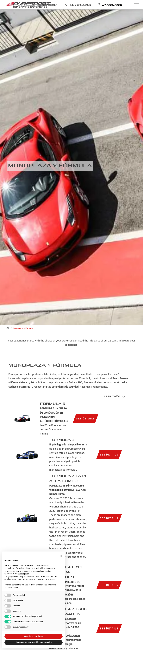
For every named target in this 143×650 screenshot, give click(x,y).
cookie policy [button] (23, 574)
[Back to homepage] (8, 328)
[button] (135, 4)
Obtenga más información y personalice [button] (33, 642)
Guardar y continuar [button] (33, 636)
